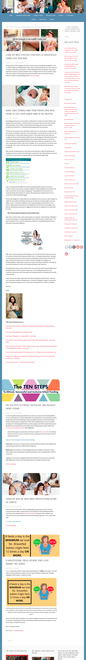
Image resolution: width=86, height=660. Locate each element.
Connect (51, 19)
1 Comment (15, 118)
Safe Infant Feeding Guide (23, 15)
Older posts (9, 640)
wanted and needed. (29, 513)
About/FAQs (42, 19)
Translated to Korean (69, 232)
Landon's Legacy (68, 179)
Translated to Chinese (69, 224)
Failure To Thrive (68, 159)
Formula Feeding (68, 171)
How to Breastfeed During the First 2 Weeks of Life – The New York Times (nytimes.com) (31, 352)
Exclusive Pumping (69, 155)
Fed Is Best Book (50, 15)
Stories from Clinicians (70, 206)
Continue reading (35, 75)
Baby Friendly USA (68, 103)
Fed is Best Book (68, 167)
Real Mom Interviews (69, 202)
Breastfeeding (68, 119)
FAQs (65, 163)
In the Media (70, 15)
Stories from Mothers (69, 210)
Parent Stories (38, 15)
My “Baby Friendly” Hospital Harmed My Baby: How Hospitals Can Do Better (71, 66)
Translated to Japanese (70, 228)
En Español (67, 147)
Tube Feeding (67, 236)
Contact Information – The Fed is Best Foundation (20, 362)
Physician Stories (68, 192)
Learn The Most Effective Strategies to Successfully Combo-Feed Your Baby (71, 50)
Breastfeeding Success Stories (72, 137)
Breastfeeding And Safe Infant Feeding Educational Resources (72, 125)
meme (9, 571)
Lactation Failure (68, 175)
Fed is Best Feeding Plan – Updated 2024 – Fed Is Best (21, 336)
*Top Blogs (67, 99)
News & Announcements (70, 183)
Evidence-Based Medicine (70, 151)
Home (10, 15)
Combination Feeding (69, 143)
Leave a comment (19, 62)
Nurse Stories (67, 188)
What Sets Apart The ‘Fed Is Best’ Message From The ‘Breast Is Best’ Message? (71, 58)
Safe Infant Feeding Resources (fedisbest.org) (19, 332)
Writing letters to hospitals (71, 240)
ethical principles (44, 432)
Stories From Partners (69, 214)
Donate (61, 15)
